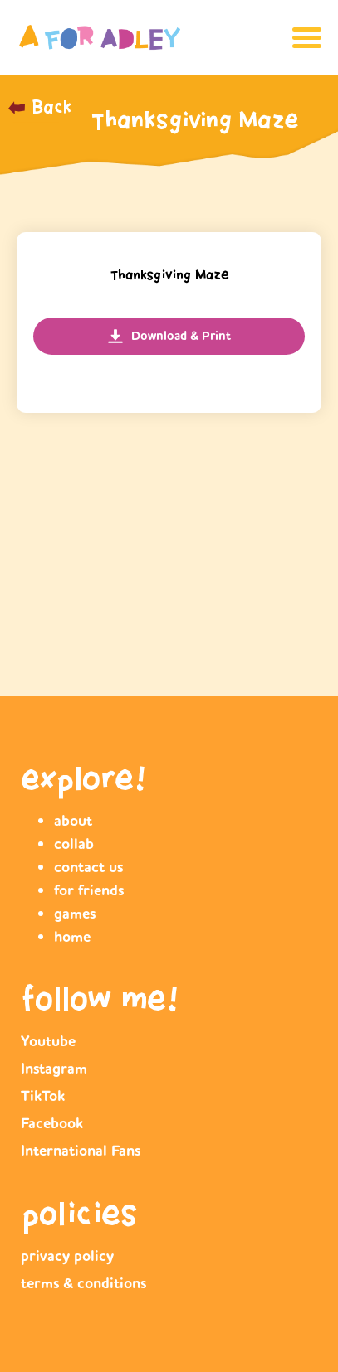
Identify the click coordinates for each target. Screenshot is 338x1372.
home (72, 937)
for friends (89, 890)
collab (74, 844)
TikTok (43, 1096)
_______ (36, 116)
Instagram (54, 1069)
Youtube (48, 1041)
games (75, 914)
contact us (88, 867)
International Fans (80, 1151)
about (73, 821)
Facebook (52, 1123)
